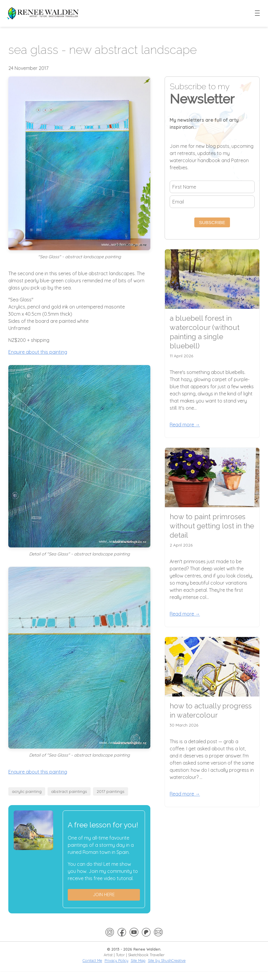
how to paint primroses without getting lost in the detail (212, 525)
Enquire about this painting (37, 352)
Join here (104, 894)
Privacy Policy (116, 960)
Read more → (185, 425)
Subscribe (212, 222)
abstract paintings (69, 791)
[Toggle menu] (257, 13)
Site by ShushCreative (167, 960)
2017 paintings (110, 791)
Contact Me (92, 960)
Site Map (138, 960)
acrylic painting (27, 791)
